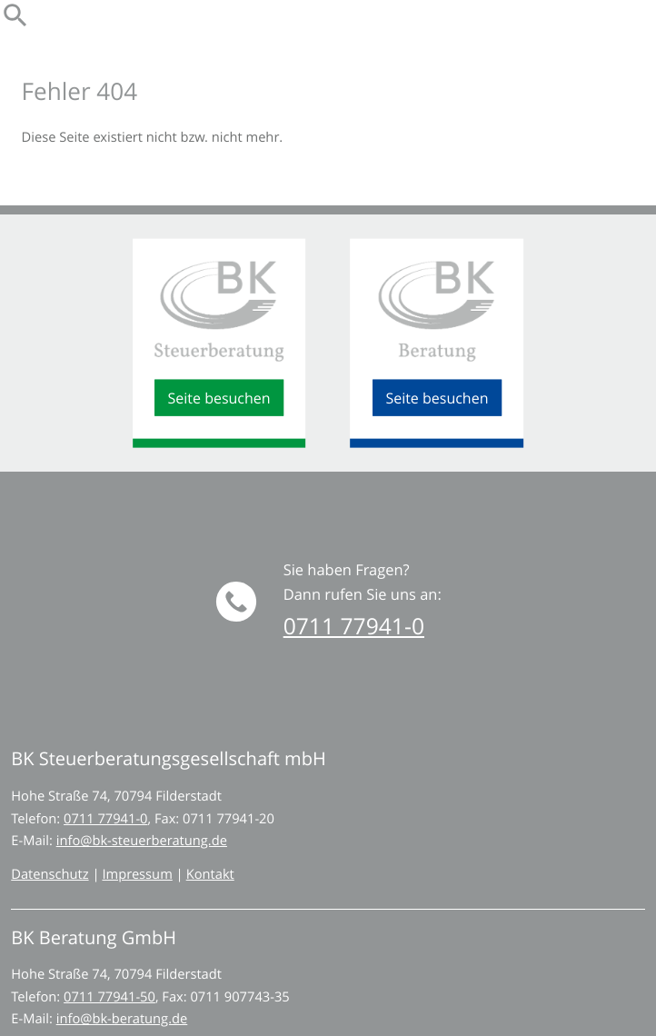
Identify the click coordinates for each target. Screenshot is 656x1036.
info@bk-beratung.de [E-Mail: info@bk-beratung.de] (122, 1019)
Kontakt (210, 874)
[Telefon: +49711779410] (105, 819)
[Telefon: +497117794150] (109, 997)
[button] (353, 627)
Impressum (137, 874)
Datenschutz (49, 874)
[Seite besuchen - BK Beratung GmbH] (437, 398)
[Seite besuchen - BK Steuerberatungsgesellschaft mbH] (218, 398)
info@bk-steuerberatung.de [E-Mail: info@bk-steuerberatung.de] (141, 841)
